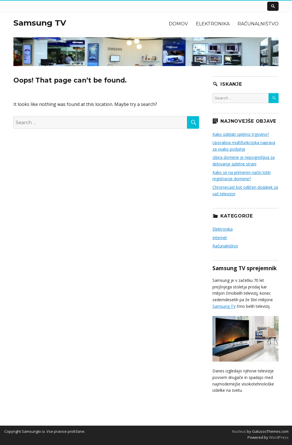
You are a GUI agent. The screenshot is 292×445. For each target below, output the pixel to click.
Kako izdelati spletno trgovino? (240, 134)
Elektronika (213, 23)
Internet (219, 237)
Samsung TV (39, 23)
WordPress (278, 437)
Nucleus (239, 431)
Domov (178, 23)
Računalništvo (258, 23)
